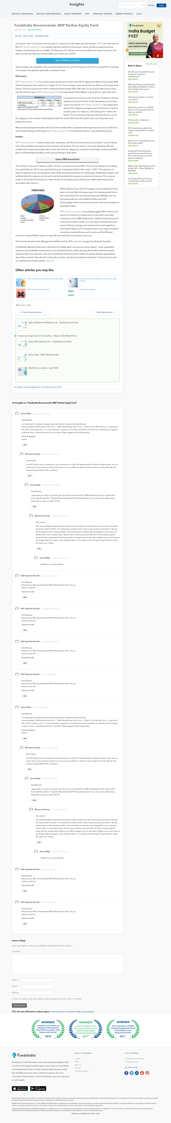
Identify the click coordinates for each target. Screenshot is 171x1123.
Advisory (18, 36)
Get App (151, 5)
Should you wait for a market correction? (140, 98)
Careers (78, 1059)
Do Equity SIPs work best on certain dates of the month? (140, 180)
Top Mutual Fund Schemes (134, 1059)
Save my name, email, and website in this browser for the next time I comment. (48, 999)
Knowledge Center (131, 1062)
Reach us (78, 1065)
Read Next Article (104, 312)
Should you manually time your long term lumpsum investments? (141, 74)
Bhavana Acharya (34, 30)
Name (15, 980)
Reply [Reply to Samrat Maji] (25, 445)
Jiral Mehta (133, 79)
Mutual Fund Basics (22, 14)
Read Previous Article (32, 312)
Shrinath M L (133, 135)
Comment (16, 951)
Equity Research (73, 14)
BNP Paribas (18, 387)
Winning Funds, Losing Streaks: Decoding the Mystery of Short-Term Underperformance (141, 87)
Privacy (77, 1068)
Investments (45, 387)
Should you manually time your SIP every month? (141, 142)
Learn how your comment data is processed (71, 1012)
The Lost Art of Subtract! (138, 120)
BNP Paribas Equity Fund (30, 47)
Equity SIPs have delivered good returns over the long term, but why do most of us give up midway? (140, 154)
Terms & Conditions (82, 1071)
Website (15, 992)
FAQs (77, 1062)
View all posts (151, 64)
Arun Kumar (133, 123)
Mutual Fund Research (49, 14)
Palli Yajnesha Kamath (30, 576)
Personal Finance (102, 14)
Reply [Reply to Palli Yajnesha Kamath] (25, 597)
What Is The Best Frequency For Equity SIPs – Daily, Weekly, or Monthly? (141, 168)
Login (161, 5)
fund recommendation (32, 387)
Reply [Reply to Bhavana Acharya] (29, 475)
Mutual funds (28, 36)
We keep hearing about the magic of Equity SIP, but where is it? (141, 130)
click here (49, 261)
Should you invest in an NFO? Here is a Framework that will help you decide (141, 110)
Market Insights (124, 14)
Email (15, 986)
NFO (87, 14)
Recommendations (42, 36)
